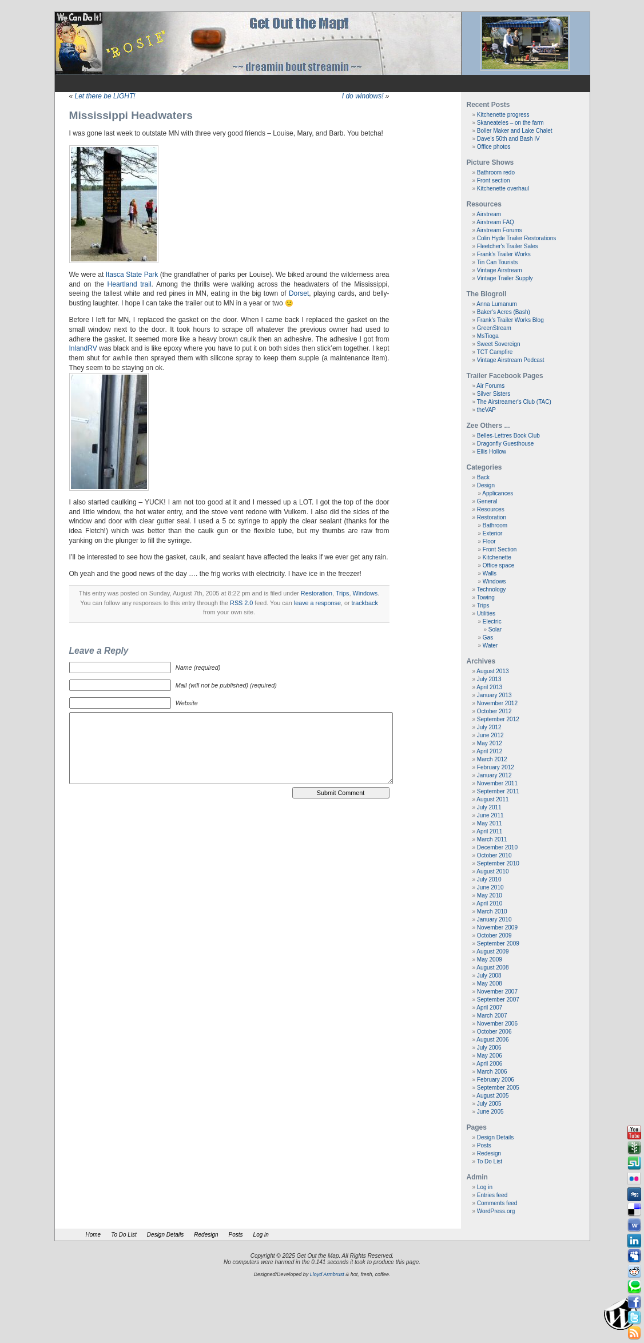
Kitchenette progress (503, 115)
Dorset (299, 293)
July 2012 (489, 727)
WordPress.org (496, 1211)
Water (490, 645)
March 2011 (492, 839)
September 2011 (498, 791)
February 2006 (495, 1079)
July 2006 (489, 1047)
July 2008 (489, 975)
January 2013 (494, 695)
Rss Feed (634, 1333)
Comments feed (497, 1203)
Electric (492, 621)
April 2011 (489, 831)
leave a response (317, 602)
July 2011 (489, 807)
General (487, 501)
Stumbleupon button (634, 1163)
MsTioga (488, 336)
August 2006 (492, 1039)
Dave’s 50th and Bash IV (508, 139)
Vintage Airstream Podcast (510, 360)
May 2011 (489, 823)
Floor (489, 541)
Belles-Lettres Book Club (508, 435)
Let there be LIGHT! (105, 96)
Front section (493, 180)
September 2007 (498, 999)
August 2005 (492, 1095)
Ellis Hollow (491, 451)
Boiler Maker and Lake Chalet (514, 131)
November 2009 (497, 927)
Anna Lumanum (496, 304)
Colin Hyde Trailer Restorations (516, 238)
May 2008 (489, 983)
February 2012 (495, 767)
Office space (498, 565)
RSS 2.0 (241, 602)
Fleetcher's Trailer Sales (507, 246)
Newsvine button (634, 1148)
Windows (364, 593)
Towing (486, 597)
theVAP (486, 410)
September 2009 (498, 943)
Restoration (316, 593)
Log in (484, 1187)
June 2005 (490, 1111)
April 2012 (489, 751)
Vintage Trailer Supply (505, 278)
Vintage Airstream (499, 270)
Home (93, 1234)
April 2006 (489, 1063)
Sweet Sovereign (498, 344)
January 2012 (494, 775)
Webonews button (634, 1225)
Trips (342, 593)
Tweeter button (634, 1318)
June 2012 (490, 735)
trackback (365, 602)
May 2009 (489, 959)
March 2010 (492, 911)
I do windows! (363, 96)
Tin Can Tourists (497, 262)
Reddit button (634, 1271)
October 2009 (494, 935)
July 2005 (489, 1103)
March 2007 (492, 1015)
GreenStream (494, 328)
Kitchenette (497, 557)
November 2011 (497, 783)
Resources (490, 509)
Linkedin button (634, 1240)
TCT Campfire (495, 352)
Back (483, 477)
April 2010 (489, 903)
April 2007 (489, 1007)
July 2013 (489, 679)
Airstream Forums (499, 230)
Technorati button (634, 1287)
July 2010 (489, 879)
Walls (489, 573)
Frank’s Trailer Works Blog (510, 320)
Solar (495, 629)
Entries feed (492, 1195)
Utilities (486, 613)
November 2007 (497, 991)
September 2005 (498, 1087)
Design (486, 485)
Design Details (495, 1137)
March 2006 (492, 1071)
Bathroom (495, 525)
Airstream (488, 214)
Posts (484, 1145)
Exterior (492, 533)
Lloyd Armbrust (327, 1274)
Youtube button (634, 1132)
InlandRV (83, 348)
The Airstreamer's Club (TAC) (514, 402)
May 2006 (489, 1055)
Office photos (494, 147)
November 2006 (497, 1023)
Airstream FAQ (495, 222)
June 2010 (490, 887)
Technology (491, 589)
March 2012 (492, 759)
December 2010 (497, 847)
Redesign (489, 1153)
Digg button (634, 1194)
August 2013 (492, 671)
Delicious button (634, 1210)
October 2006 (494, 1031)
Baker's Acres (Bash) (503, 312)
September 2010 (498, 863)
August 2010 (492, 871)
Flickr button (634, 1179)
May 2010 (489, 895)
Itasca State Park (132, 275)
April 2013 (489, 687)
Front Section (499, 549)
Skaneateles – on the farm (510, 123)
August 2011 (492, 799)
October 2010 (494, 855)
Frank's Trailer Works (504, 254)
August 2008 (492, 967)
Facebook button (634, 1302)
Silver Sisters (493, 394)
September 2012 (498, 719)
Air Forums (490, 386)
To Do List (489, 1161)
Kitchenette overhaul (503, 188)
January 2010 (494, 919)
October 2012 (494, 711)
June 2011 (490, 815)
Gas (488, 637)
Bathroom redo (496, 172)
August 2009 (492, 951)
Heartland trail (130, 284)
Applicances (497, 493)
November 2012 (497, 703)
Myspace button (634, 1256)
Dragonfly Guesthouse (505, 443)
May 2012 (489, 743)
